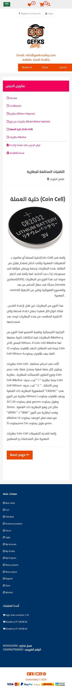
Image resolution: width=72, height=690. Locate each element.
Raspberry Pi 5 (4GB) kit (15, 629)
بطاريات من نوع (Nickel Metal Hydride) (28, 121)
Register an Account (30, 13)
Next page (19, 455)
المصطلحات (14, 106)
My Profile (9, 551)
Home (7, 531)
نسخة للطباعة (15, 153)
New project (10, 572)
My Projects (9, 558)
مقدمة (12, 98)
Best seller (9, 503)
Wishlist (8, 592)
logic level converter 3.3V (16, 615)
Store (45, 67)
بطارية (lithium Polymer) (21, 114)
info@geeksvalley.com (41, 55)
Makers (27, 67)
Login (49, 13)
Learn (63, 67)
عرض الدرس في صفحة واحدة (23, 145)
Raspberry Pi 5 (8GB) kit (15, 622)
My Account (9, 544)
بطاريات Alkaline (16, 137)
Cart (6, 510)
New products (10, 565)
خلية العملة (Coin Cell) (20, 129)
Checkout (8, 517)
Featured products (12, 524)
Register (8, 579)
